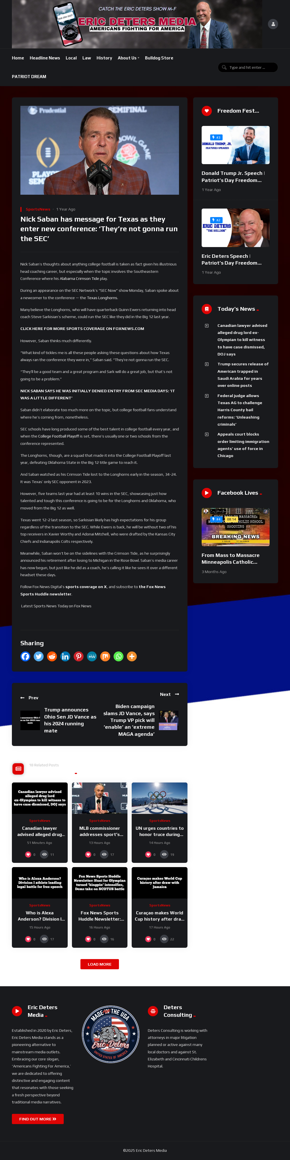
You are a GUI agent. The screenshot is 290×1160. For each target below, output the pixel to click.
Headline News (45, 57)
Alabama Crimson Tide (79, 278)
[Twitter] (39, 656)
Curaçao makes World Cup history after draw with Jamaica (160, 919)
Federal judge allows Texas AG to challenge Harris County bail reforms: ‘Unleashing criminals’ (240, 409)
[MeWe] (92, 656)
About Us (127, 57)
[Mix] (105, 656)
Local (71, 57)
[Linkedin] (65, 656)
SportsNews (38, 209)
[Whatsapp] (118, 656)
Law (86, 57)
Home (18, 57)
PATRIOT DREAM (29, 76)
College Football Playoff (58, 436)
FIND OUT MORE (37, 1119)
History (104, 57)
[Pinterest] (79, 656)
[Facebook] (25, 656)
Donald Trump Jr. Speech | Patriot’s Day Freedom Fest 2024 (233, 180)
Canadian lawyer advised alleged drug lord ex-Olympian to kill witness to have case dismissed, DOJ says (242, 339)
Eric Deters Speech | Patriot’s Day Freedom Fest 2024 (229, 263)
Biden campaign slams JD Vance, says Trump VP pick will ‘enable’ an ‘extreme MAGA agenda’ (129, 720)
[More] (132, 656)
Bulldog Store (159, 57)
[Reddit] (52, 656)
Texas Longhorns (102, 297)
